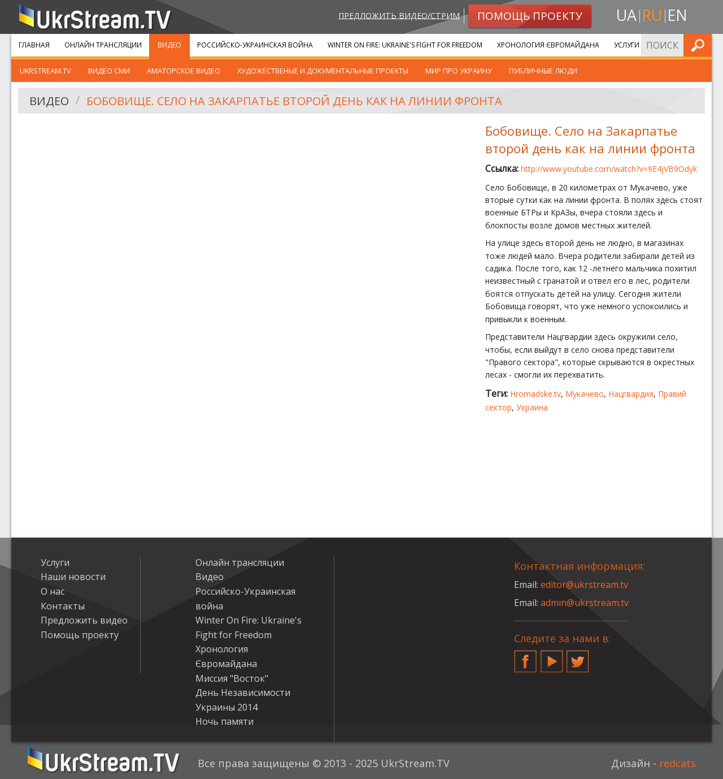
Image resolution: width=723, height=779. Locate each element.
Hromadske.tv (535, 393)
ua (626, 15)
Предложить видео (84, 620)
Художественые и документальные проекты (322, 71)
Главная (34, 45)
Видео (169, 45)
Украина (532, 407)
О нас (52, 591)
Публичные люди (543, 71)
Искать (700, 45)
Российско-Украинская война (255, 45)
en (677, 15)
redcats (677, 763)
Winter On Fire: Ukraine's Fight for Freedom (405, 45)
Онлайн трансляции (103, 45)
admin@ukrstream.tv (585, 602)
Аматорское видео (183, 71)
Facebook (525, 657)
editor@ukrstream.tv (584, 584)
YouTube (552, 657)
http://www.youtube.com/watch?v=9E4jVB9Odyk (609, 168)
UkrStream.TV (45, 71)
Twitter (578, 657)
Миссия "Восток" (231, 678)
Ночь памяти (224, 721)
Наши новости (73, 576)
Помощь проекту (80, 635)
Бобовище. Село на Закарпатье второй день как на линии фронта (294, 101)
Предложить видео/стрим (399, 15)
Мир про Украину (458, 71)
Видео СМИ (109, 71)
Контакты (63, 606)
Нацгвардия (631, 393)
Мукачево (584, 393)
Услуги (626, 45)
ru (652, 15)
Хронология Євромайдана (548, 45)
